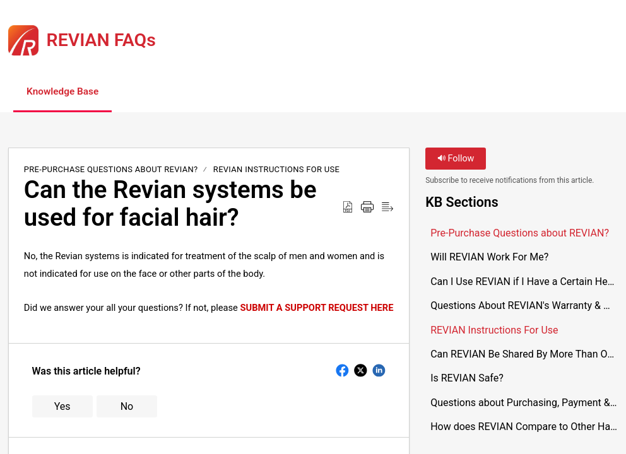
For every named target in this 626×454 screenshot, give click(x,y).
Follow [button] (456, 159)
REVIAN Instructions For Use (276, 170)
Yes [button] (62, 407)
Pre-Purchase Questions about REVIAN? (111, 170)
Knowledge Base (67, 92)
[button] (153, 92)
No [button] (127, 407)
